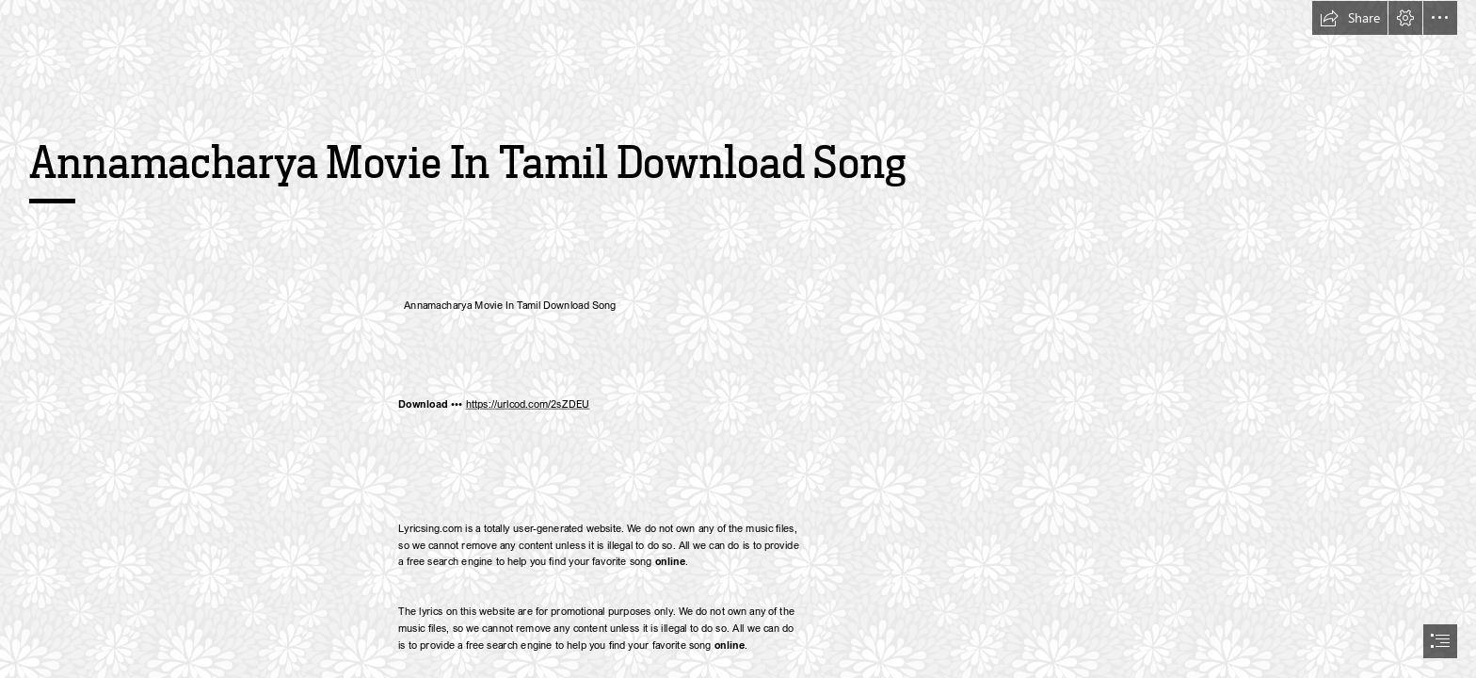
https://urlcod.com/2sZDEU (527, 404)
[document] (738, 339)
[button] (1350, 18)
